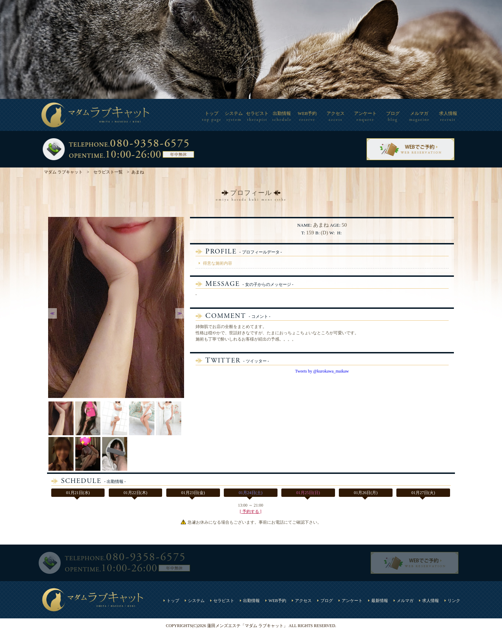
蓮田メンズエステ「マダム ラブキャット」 (247, 625)
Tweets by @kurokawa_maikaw (322, 371)
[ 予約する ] (250, 511)
